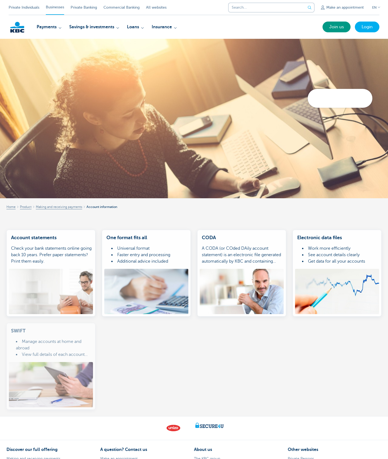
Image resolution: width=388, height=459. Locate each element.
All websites (156, 7)
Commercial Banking (121, 7)
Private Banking (84, 7)
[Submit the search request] (309, 7)
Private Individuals (24, 7)
